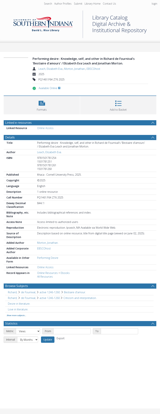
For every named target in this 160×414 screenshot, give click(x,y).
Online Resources (47, 273)
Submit (78, 3)
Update (47, 339)
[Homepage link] (80, 23)
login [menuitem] (154, 3)
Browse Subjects (16, 286)
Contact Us (109, 3)
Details (10, 137)
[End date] (119, 331)
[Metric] (28, 331)
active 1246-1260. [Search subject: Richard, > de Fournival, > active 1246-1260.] (50, 292)
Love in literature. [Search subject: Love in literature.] (18, 309)
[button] (42, 104)
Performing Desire (47, 258)
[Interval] (27, 340)
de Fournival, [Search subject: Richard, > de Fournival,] (28, 292)
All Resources (45, 276)
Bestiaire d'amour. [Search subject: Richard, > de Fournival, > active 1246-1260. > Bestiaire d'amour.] (75, 292)
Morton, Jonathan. (74, 69)
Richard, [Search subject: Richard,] (12, 292)
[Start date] (72, 331)
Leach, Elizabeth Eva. (50, 69)
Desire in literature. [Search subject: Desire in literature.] (19, 303)
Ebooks (65, 273)
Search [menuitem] (48, 3)
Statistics (11, 323)
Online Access (45, 128)
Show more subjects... (16, 315)
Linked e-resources (18, 123)
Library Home (93, 3)
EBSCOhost (93, 69)
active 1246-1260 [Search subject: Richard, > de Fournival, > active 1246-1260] (50, 298)
